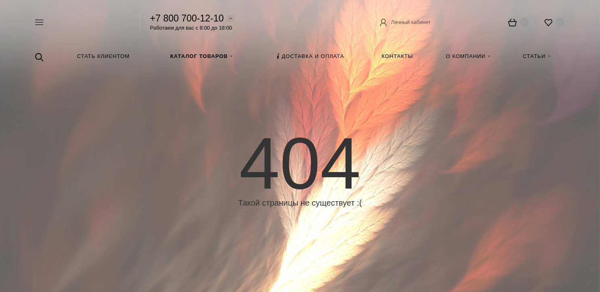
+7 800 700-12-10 (187, 18)
